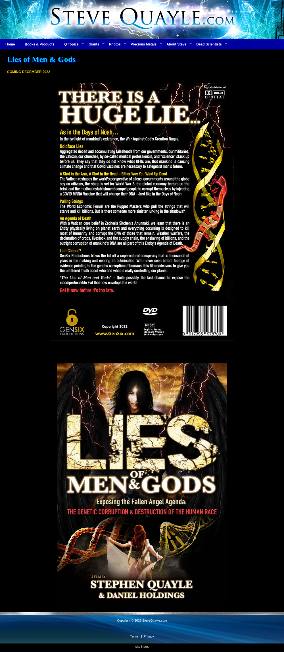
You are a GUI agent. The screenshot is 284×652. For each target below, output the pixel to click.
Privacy (149, 636)
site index (142, 646)
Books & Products (39, 44)
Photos (115, 44)
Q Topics (71, 44)
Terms (134, 636)
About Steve (176, 44)
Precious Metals (143, 44)
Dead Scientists (209, 44)
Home (10, 44)
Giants (94, 44)
